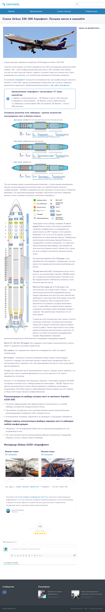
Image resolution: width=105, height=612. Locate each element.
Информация (91, 11)
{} (37, 555)
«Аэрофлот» (20, 80)
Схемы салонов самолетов (27, 487)
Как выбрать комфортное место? (33, 497)
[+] (40, 555)
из (22, 479)
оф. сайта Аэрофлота (60, 85)
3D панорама (11, 454)
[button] (4, 592)
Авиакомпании (36, 11)
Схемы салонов (64, 11)
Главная (11, 11)
